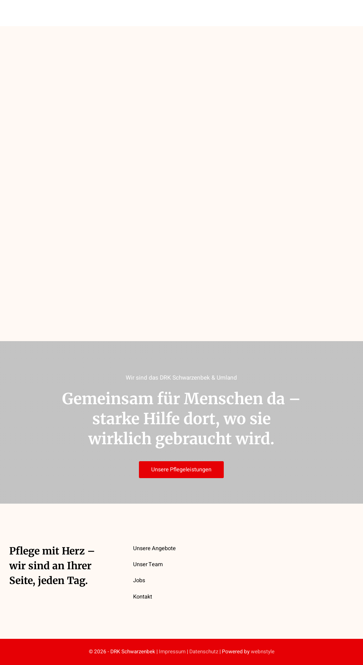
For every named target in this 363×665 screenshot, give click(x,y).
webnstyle (262, 651)
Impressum (172, 651)
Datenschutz (203, 651)
